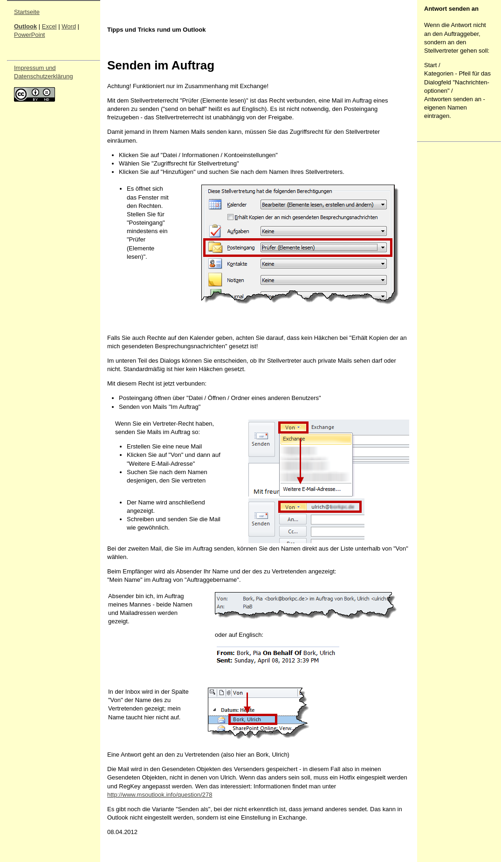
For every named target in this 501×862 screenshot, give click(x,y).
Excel (49, 26)
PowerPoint (29, 34)
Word (69, 26)
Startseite (27, 11)
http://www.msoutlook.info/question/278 (159, 794)
